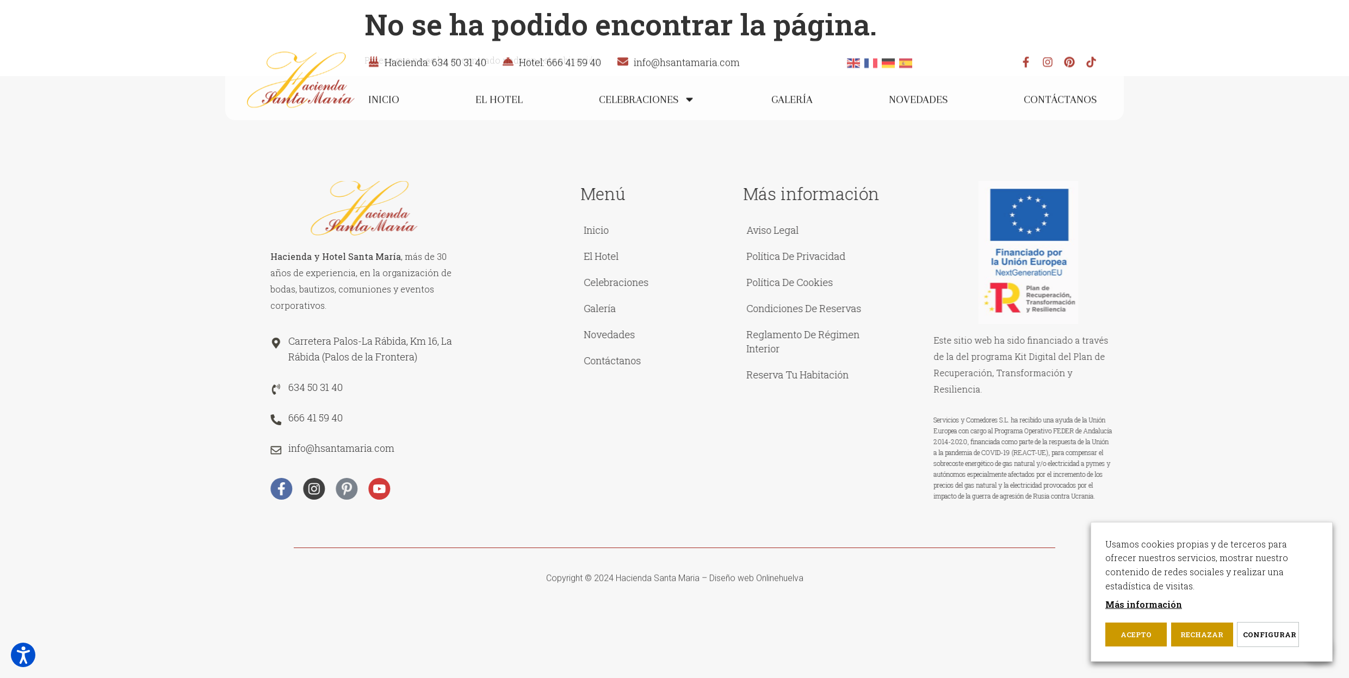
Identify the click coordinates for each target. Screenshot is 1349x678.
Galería (792, 123)
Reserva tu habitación (960, 374)
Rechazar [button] (1201, 634)
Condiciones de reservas (966, 308)
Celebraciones (647, 123)
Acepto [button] (1136, 634)
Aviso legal (935, 230)
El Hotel (499, 123)
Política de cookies (952, 282)
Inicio (383, 123)
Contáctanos (1060, 123)
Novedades (918, 123)
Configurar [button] (1269, 634)
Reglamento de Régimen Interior (965, 341)
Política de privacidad (958, 256)
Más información (1143, 604)
